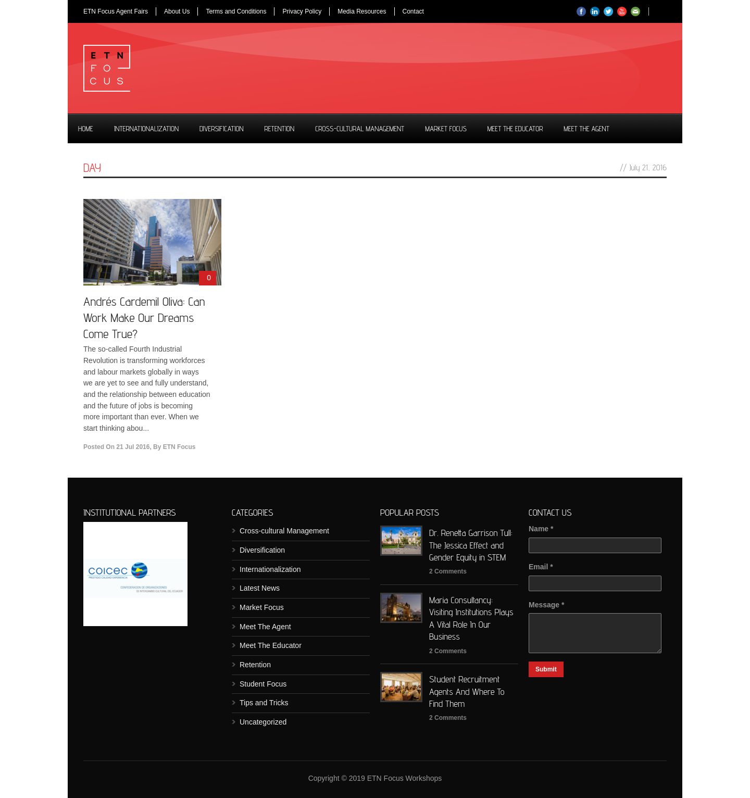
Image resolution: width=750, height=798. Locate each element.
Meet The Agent (586, 128)
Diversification (221, 128)
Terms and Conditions (236, 11)
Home (85, 128)
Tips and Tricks (264, 703)
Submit (546, 669)
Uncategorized (263, 722)
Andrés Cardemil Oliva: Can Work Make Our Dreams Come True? (144, 317)
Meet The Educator (515, 128)
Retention (280, 128)
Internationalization (146, 128)
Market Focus (446, 128)
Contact (413, 11)
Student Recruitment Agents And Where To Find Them (467, 691)
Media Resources (362, 11)
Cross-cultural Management (359, 128)
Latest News (260, 588)
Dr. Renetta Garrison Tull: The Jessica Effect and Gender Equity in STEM (470, 545)
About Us (177, 11)
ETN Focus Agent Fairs (115, 11)
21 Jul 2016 (132, 447)
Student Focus (263, 684)
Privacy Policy (301, 11)
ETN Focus (179, 447)
